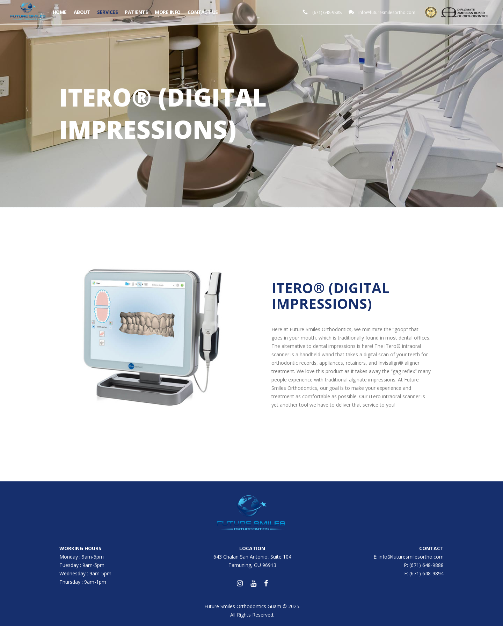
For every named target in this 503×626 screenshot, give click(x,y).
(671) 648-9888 (327, 12)
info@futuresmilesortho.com (386, 12)
